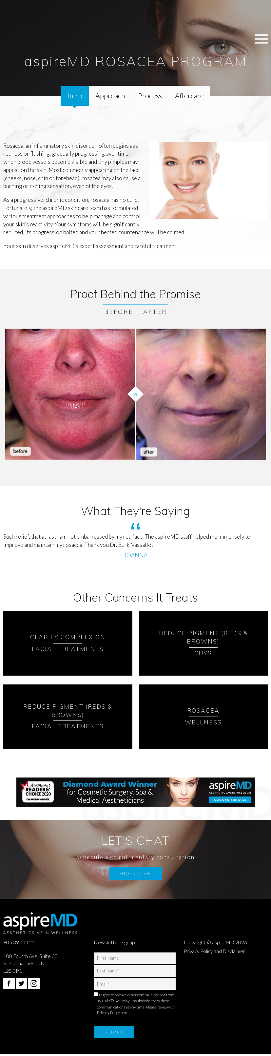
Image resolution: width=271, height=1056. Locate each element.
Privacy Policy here (112, 1013)
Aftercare (191, 95)
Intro (74, 95)
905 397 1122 (19, 943)
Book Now (135, 874)
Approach (110, 95)
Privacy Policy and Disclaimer (216, 952)
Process (151, 95)
